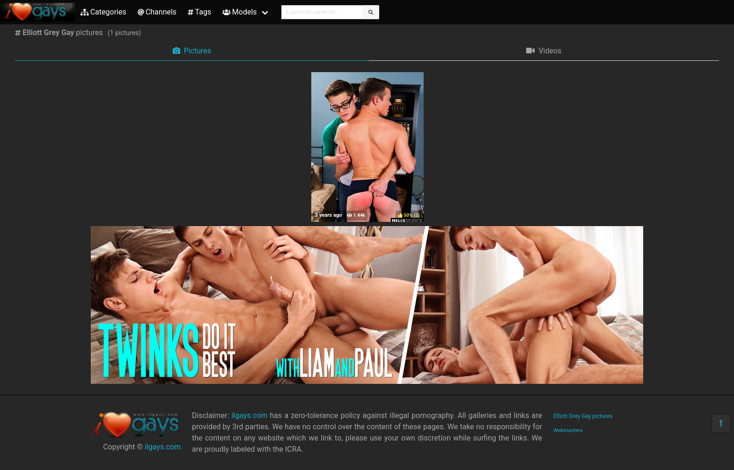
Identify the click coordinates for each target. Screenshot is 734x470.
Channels (157, 11)
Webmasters (568, 430)
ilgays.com (163, 446)
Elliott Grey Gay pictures (583, 416)
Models (239, 11)
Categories (103, 11)
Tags (199, 11)
